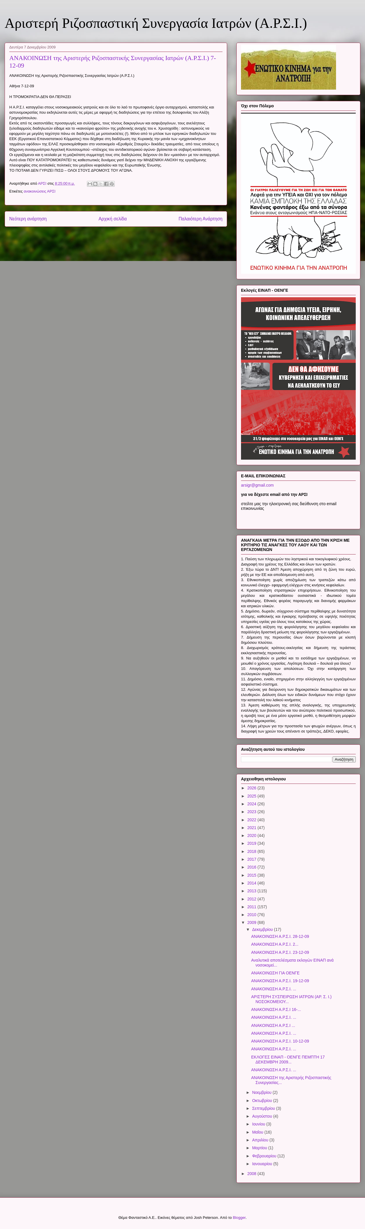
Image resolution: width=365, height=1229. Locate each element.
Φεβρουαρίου (264, 1156)
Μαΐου (258, 1132)
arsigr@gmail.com (257, 485)
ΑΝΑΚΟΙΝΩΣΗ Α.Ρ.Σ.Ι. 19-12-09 (280, 980)
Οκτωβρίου (262, 1100)
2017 (252, 859)
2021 (252, 827)
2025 (252, 796)
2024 (252, 804)
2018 (252, 851)
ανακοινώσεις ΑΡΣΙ (40, 191)
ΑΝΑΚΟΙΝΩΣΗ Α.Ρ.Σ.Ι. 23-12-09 (280, 952)
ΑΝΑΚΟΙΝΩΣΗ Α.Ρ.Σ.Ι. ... (273, 989)
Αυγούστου (262, 1116)
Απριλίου (260, 1140)
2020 (252, 835)
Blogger (239, 1217)
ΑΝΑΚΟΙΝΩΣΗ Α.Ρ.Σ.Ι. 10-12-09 (280, 1041)
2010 (252, 914)
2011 (252, 906)
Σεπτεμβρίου (264, 1108)
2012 (252, 899)
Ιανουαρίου (262, 1163)
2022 (252, 819)
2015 (252, 875)
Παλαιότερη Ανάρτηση (200, 218)
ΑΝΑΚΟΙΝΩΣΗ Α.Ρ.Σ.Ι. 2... (274, 944)
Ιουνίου (259, 1124)
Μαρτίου (260, 1147)
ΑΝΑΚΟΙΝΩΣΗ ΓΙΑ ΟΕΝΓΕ (275, 973)
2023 (252, 811)
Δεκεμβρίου (263, 929)
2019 (252, 843)
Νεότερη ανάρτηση (28, 218)
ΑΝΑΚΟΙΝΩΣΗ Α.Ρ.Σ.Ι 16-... (276, 1009)
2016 (252, 867)
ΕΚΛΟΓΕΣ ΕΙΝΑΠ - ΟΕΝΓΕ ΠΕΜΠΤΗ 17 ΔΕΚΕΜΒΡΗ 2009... (288, 1059)
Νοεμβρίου (262, 1092)
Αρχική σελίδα (112, 218)
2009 (252, 922)
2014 (252, 883)
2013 (252, 891)
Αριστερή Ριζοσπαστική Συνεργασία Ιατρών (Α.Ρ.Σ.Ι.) (156, 23)
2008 (252, 1173)
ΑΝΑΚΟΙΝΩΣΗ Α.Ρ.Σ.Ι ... (273, 1025)
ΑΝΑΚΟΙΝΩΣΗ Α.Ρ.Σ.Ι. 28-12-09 (280, 936)
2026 (252, 788)
